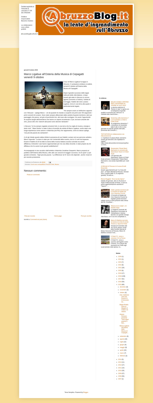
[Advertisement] (82, 50)
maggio (122, 347)
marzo (122, 353)
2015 (120, 284)
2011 (120, 368)
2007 (120, 379)
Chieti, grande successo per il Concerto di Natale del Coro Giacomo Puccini (120, 191)
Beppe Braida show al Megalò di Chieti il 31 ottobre (124, 308)
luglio (122, 342)
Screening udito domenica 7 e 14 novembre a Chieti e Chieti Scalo (120, 119)
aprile (122, 350)
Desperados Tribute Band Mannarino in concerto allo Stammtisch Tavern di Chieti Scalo (120, 151)
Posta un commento (33, 175)
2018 (120, 276)
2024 (120, 259)
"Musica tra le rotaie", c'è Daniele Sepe (119, 206)
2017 (120, 279)
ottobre (122, 292)
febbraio (123, 356)
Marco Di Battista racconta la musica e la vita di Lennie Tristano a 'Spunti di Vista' (119, 222)
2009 (120, 373)
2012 (120, 365)
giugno (122, 344)
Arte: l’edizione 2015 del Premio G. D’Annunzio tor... (124, 298)
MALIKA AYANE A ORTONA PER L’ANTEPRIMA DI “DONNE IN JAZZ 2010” (120, 103)
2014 (120, 359)
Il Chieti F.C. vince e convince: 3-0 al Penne (118, 237)
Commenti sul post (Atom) (38, 219)
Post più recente (30, 216)
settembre (123, 336)
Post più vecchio (86, 216)
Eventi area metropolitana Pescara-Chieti (42, 164)
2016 (120, 281)
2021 (120, 267)
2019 (120, 273)
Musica (57, 164)
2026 (120, 256)
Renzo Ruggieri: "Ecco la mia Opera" (113, 179)
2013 (120, 362)
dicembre (123, 287)
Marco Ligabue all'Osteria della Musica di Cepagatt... (124, 329)
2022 (120, 265)
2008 (120, 376)
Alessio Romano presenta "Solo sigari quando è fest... (124, 319)
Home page (58, 216)
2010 (120, 370)
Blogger (85, 392)
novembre (123, 290)
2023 (120, 262)
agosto (122, 339)
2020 (120, 270)
